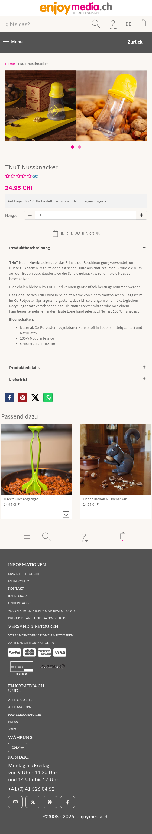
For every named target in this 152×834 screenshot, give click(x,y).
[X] (35, 397)
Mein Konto (18, 581)
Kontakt (16, 589)
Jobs (12, 729)
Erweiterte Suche (24, 574)
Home (10, 63)
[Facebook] (67, 802)
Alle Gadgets (20, 700)
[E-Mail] (15, 802)
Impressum (17, 596)
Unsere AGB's (19, 603)
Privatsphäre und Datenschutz (37, 618)
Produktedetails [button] (24, 367)
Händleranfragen (25, 715)
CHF (18, 747)
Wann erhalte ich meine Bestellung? (41, 611)
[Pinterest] (50, 802)
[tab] (76, 248)
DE (128, 24)
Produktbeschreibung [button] (29, 247)
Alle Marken (19, 707)
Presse (14, 722)
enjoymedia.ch (92, 817)
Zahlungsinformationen (31, 643)
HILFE (113, 28)
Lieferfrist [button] (18, 379)
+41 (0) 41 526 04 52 (31, 789)
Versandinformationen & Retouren (40, 635)
